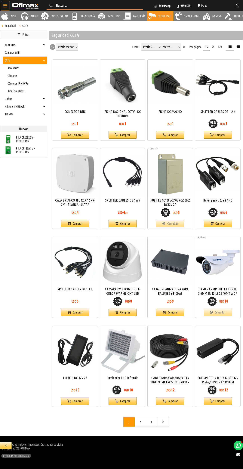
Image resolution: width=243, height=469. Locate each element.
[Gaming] (206, 16)
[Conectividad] (45, 16)
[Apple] (5, 16)
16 (206, 46)
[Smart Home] (178, 16)
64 (213, 46)
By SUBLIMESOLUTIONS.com (16, 455)
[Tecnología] (75, 16)
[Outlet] (228, 16)
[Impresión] (101, 16)
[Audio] (25, 16)
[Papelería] (127, 16)
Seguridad (10, 25)
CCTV (25, 25)
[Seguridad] (152, 16)
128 (220, 46)
